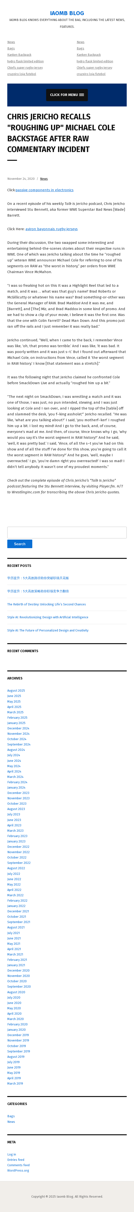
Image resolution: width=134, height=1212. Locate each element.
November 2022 (18, 852)
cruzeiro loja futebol (21, 74)
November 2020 (18, 976)
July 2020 (13, 997)
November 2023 (18, 798)
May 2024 (14, 766)
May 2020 (14, 1008)
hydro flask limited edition (25, 61)
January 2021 (16, 965)
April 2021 (14, 949)
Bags (11, 48)
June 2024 (14, 761)
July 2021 (13, 933)
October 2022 (16, 857)
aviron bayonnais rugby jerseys (51, 229)
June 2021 (14, 938)
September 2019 (18, 1051)
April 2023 (14, 825)
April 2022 (14, 890)
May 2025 (14, 701)
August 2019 (16, 1057)
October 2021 (16, 916)
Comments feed (18, 1165)
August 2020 (16, 992)
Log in (11, 1154)
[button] (67, 95)
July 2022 (13, 874)
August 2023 (16, 809)
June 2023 (14, 820)
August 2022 (16, 868)
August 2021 (16, 927)
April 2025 (14, 707)
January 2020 (16, 1029)
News (11, 42)
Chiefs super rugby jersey (25, 67)
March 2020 (15, 1019)
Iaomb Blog (67, 13)
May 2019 (13, 1073)
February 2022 (17, 900)
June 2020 (14, 1003)
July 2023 (13, 814)
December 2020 (18, 970)
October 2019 (16, 1046)
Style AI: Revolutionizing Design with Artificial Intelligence (47, 617)
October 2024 (16, 739)
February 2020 (17, 1024)
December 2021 (18, 911)
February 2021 (17, 960)
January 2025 (16, 723)
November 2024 (18, 733)
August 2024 (16, 750)
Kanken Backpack (19, 55)
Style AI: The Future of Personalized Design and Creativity (47, 630)
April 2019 (14, 1078)
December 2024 (18, 728)
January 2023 (16, 841)
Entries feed (15, 1160)
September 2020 (19, 986)
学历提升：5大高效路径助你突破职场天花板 (38, 578)
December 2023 (18, 793)
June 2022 (14, 879)
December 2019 (18, 1035)
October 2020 (17, 981)
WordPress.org (18, 1170)
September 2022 (19, 863)
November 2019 (18, 1040)
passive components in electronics (45, 190)
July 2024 (13, 755)
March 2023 (15, 830)
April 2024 (14, 771)
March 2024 (15, 777)
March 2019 (15, 1083)
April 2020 (14, 1013)
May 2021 (13, 943)
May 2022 (14, 884)
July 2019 (13, 1062)
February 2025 (17, 717)
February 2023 (17, 836)
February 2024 (17, 782)
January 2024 (16, 787)
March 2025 (15, 712)
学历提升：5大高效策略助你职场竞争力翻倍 (38, 591)
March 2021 (15, 954)
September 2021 (18, 922)
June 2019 (14, 1067)
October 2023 (16, 803)
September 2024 (19, 744)
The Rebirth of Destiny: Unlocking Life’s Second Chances (46, 604)
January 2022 (16, 906)
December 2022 (18, 847)
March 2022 (15, 895)
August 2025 (16, 690)
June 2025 (14, 696)
